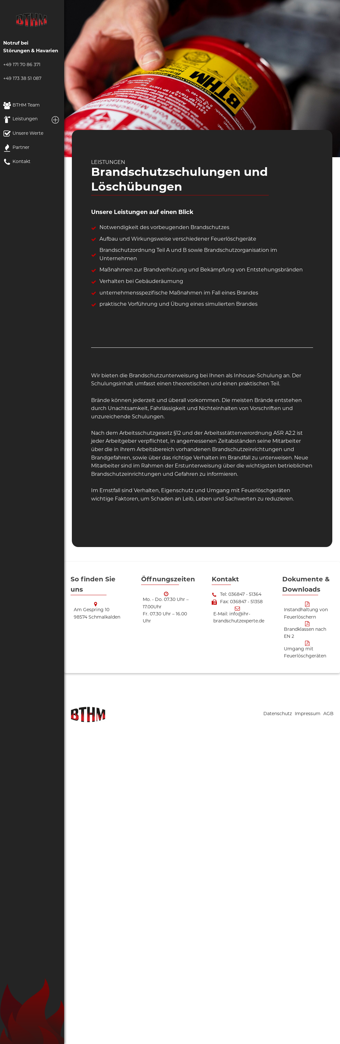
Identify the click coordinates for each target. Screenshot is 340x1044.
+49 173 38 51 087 (22, 78)
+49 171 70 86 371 (21, 65)
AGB (328, 714)
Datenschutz (278, 714)
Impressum (308, 714)
